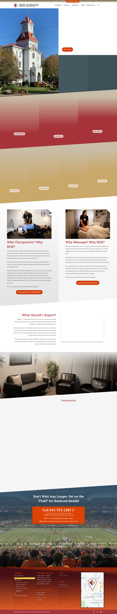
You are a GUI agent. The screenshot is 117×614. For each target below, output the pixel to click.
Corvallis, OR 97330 (64, 586)
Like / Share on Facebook (21, 582)
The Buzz (80, 6)
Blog (92, 1)
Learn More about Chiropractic (29, 292)
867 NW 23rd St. (63, 584)
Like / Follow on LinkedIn (19, 591)
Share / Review (84, 1)
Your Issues (63, 6)
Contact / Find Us (88, 6)
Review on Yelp (19, 586)
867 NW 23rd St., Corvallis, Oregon (62, 518)
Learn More (19, 134)
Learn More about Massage (88, 282)
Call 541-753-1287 (58, 1)
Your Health (55, 6)
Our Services (72, 6)
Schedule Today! (73, 1)
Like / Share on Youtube (21, 588)
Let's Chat (67, 49)
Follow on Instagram (20, 584)
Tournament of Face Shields (20, 595)
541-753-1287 (61, 510)
